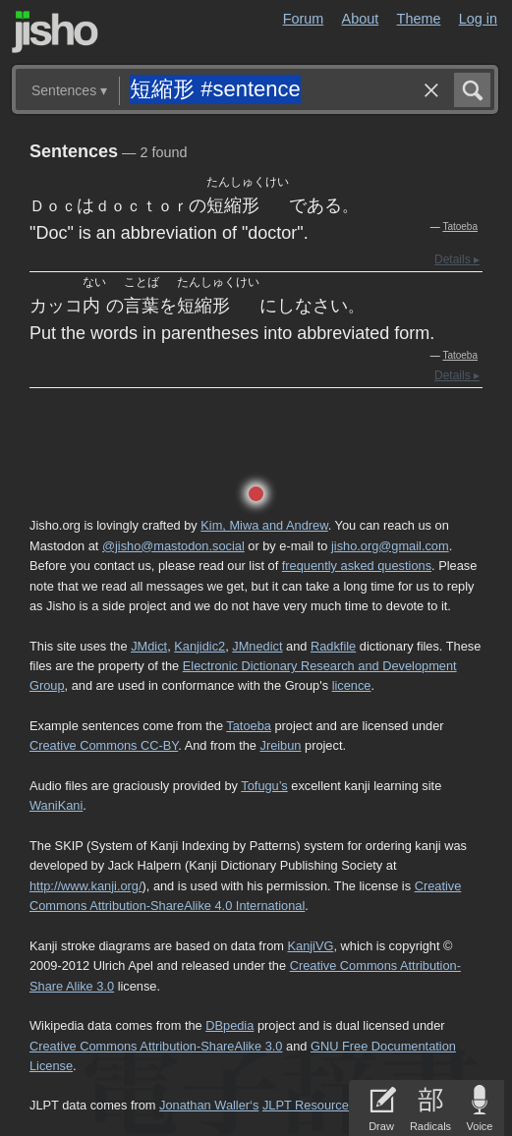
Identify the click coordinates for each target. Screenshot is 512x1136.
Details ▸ (457, 259)
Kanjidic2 (199, 646)
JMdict (149, 646)
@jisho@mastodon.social (173, 546)
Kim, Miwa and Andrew (263, 525)
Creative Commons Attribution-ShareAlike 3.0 (155, 1046)
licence (351, 685)
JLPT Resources (308, 1105)
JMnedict (257, 646)
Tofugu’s (264, 785)
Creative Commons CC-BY (103, 745)
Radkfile (333, 646)
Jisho (55, 32)
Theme (419, 19)
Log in (478, 19)
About (360, 19)
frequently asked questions (356, 565)
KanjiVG (310, 945)
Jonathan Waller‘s (208, 1105)
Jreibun (280, 745)
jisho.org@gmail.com (390, 546)
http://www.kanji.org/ (85, 886)
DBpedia (229, 1025)
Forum (303, 19)
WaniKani (56, 805)
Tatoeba (460, 226)
